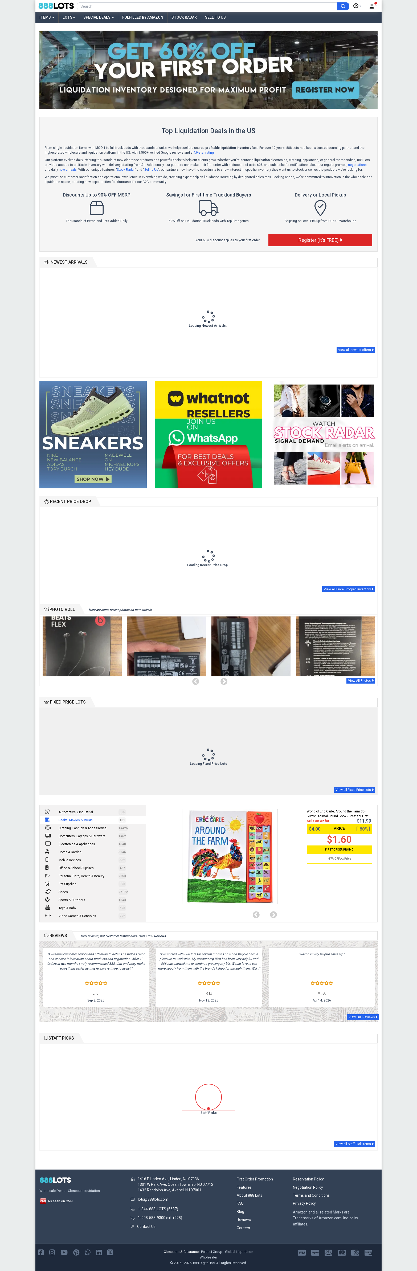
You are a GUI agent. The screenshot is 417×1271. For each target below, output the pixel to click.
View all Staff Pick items (354, 1144)
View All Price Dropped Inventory (348, 589)
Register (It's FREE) (320, 240)
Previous (194, 680)
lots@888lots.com (153, 1199)
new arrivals (68, 169)
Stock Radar (184, 17)
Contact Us (146, 1226)
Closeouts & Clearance (181, 1252)
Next (222, 680)
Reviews (244, 1219)
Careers (243, 1228)
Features (244, 1187)
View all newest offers (355, 350)
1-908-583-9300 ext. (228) (160, 1218)
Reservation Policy (308, 1179)
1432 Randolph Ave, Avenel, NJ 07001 (169, 1190)
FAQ (240, 1203)
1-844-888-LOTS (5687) (158, 1209)
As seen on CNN (56, 1201)
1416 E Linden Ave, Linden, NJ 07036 (168, 1179)
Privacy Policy (304, 1203)
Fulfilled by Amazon (142, 17)
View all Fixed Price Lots (354, 790)
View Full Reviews (363, 1017)
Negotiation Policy (308, 1187)
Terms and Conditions (311, 1195)
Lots (69, 17)
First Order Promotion (255, 1179)
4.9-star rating (203, 152)
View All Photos (360, 681)
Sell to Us (215, 17)
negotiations (357, 165)
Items (46, 17)
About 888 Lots (249, 1195)
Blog (240, 1211)
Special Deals (98, 17)
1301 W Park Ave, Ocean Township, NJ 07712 (175, 1184)
